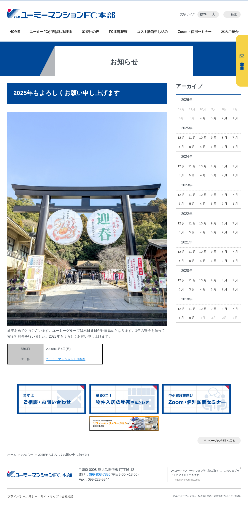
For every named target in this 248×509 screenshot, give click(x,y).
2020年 (186, 270)
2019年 (186, 299)
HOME (15, 32)
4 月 (203, 118)
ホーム (11, 454)
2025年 (186, 128)
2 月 (224, 118)
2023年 (186, 185)
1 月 (235, 118)
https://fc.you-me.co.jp (187, 479)
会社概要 (68, 496)
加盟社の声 (90, 32)
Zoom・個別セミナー (194, 32)
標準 (203, 14)
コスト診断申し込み (152, 32)
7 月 (235, 137)
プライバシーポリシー (22, 496)
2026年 (186, 99)
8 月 (224, 137)
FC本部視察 (118, 32)
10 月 (202, 137)
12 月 (181, 137)
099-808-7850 (100, 474)
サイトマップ (50, 496)
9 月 (213, 137)
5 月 (192, 146)
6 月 (181, 146)
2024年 (186, 156)
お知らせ (27, 454)
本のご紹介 (229, 32)
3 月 (213, 118)
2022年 (186, 214)
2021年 (186, 242)
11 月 (192, 137)
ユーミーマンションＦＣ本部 (65, 359)
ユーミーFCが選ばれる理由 (51, 32)
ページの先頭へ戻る (221, 440)
